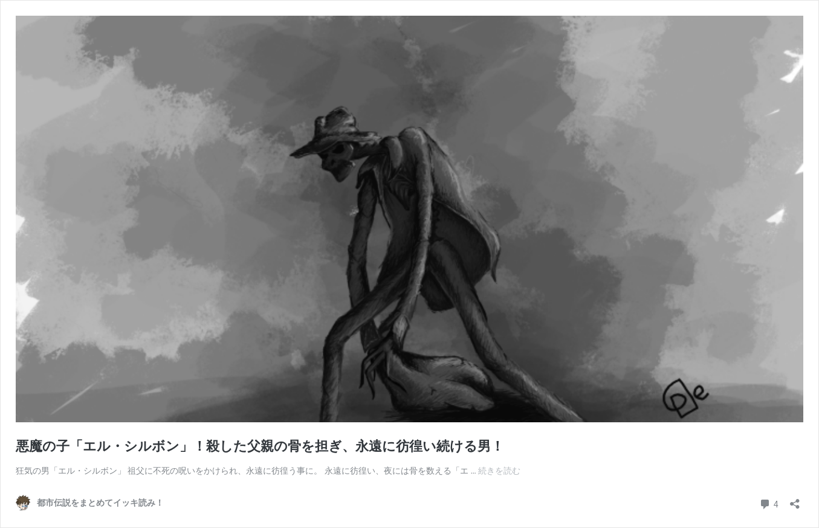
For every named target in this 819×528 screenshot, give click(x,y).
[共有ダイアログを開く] (794, 500)
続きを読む (499, 470)
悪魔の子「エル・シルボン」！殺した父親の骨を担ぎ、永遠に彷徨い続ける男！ (260, 446)
